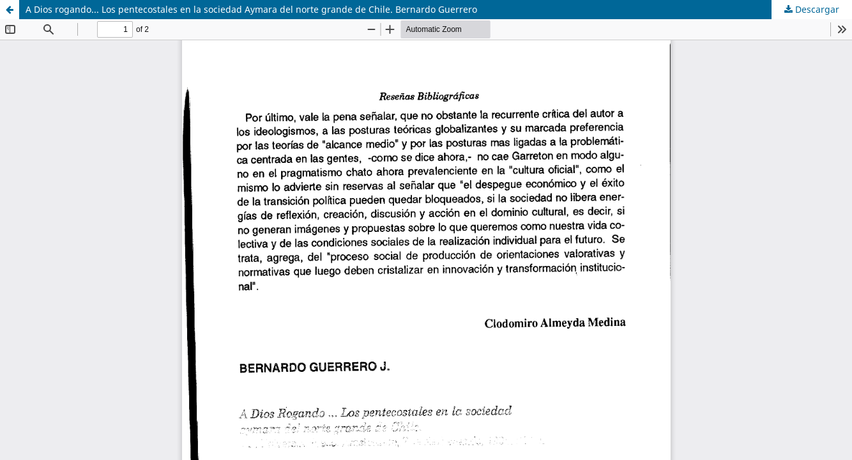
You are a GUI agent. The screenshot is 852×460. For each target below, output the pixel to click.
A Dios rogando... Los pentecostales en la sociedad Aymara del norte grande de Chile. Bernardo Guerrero (251, 9)
